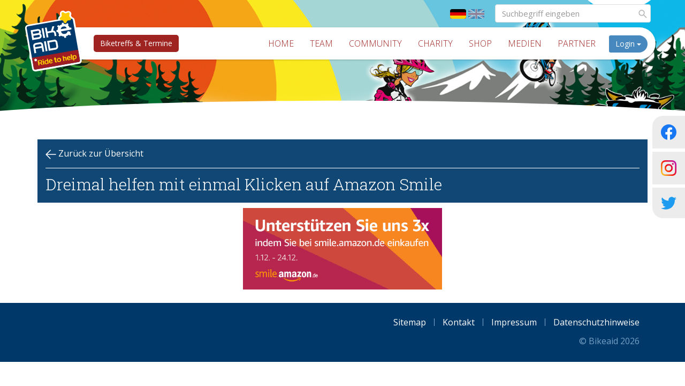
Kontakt (459, 322)
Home (281, 43)
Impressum (514, 322)
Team (321, 43)
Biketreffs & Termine (136, 43)
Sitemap (409, 322)
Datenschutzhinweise (596, 322)
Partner (577, 43)
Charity (435, 43)
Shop (480, 43)
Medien (525, 43)
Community (375, 43)
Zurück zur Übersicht (94, 153)
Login (628, 44)
